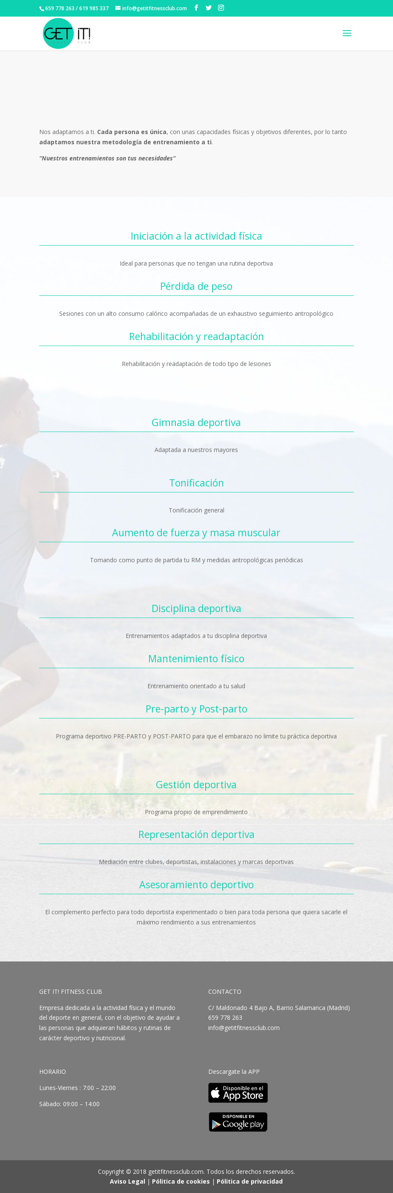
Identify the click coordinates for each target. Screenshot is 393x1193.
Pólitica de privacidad (250, 1181)
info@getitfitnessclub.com (244, 1028)
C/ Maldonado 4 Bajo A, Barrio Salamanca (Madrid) (279, 1008)
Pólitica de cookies (181, 1181)
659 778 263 (226, 1017)
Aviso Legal (127, 1181)
